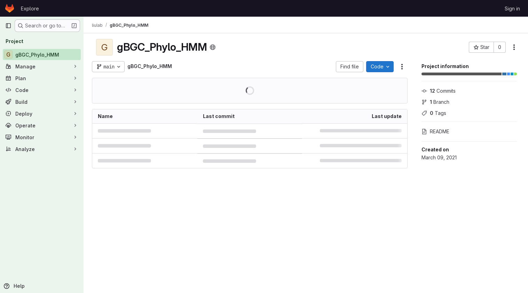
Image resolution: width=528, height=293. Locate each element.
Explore (30, 8)
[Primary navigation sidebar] (8, 25)
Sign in (512, 8)
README (435, 131)
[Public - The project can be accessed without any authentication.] (212, 47)
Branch (435, 102)
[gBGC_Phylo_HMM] (42, 54)
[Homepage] (9, 8)
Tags (433, 113)
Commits (438, 91)
